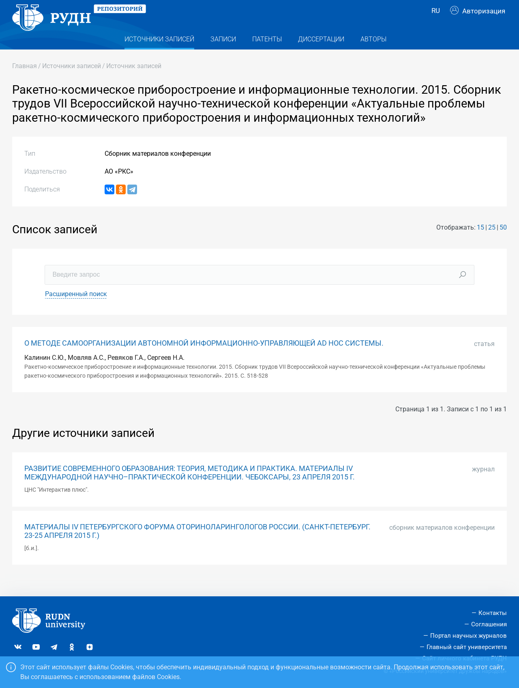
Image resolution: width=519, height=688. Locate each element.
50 (503, 243)
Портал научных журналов (468, 635)
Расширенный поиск (76, 309)
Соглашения (489, 624)
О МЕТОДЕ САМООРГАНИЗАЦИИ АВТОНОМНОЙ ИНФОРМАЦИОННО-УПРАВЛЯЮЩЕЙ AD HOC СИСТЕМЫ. (204, 359)
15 (480, 243)
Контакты (492, 613)
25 (491, 243)
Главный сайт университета (467, 647)
